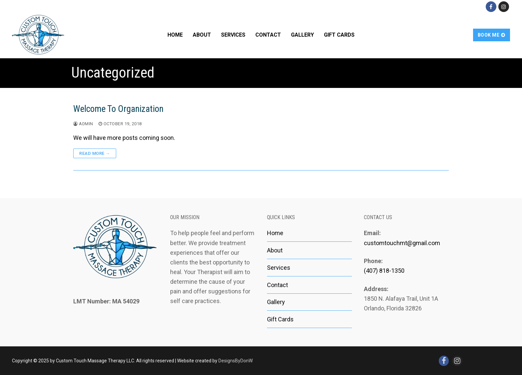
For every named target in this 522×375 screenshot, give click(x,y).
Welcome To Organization (118, 109)
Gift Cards (280, 319)
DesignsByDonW (235, 360)
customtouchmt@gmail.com (402, 242)
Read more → (94, 153)
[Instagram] (503, 6)
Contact (277, 284)
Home (275, 232)
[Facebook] (491, 6)
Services (278, 267)
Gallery (276, 301)
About (275, 250)
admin (83, 123)
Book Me (491, 35)
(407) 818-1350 (384, 270)
